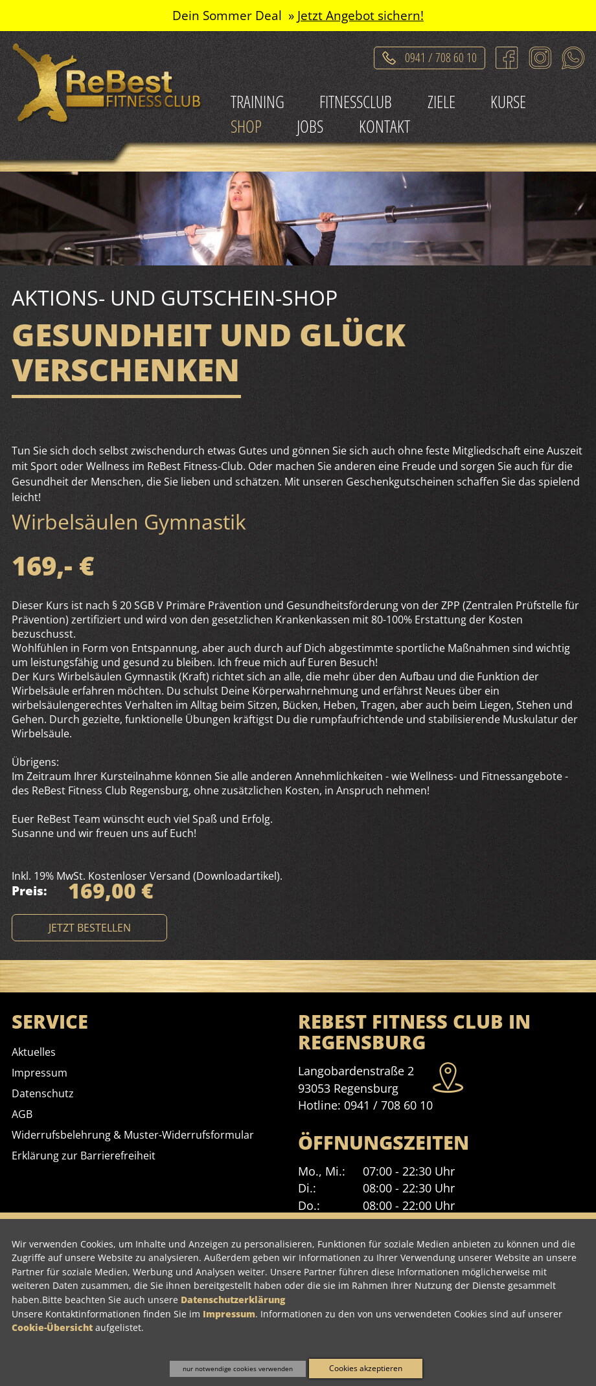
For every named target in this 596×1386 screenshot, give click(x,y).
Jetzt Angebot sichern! (360, 15)
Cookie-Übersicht (52, 1327)
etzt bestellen (90, 928)
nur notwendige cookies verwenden (238, 1368)
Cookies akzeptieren (365, 1368)
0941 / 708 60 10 (388, 1105)
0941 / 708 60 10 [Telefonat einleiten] (441, 55)
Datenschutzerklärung (233, 1299)
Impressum (229, 1314)
